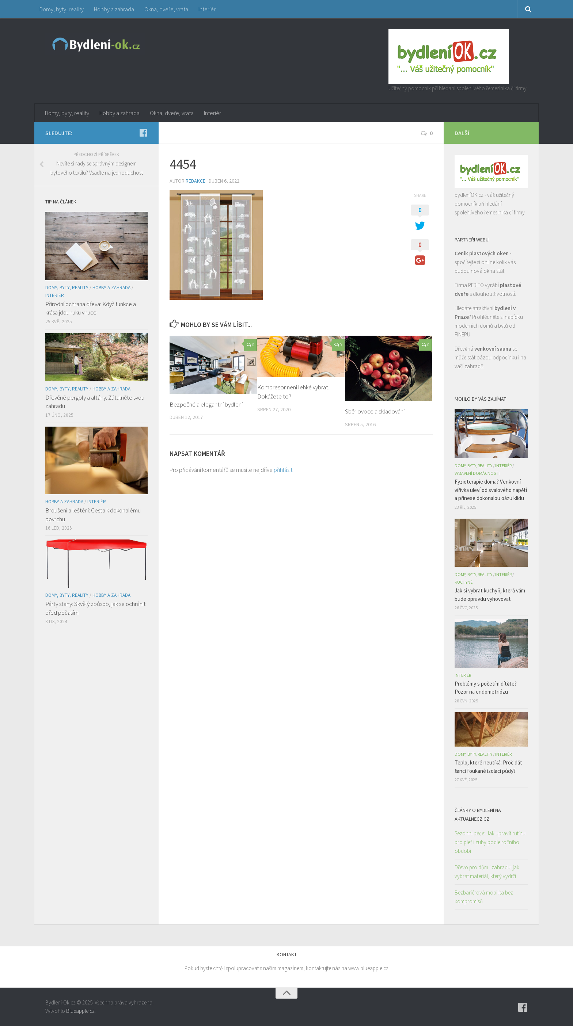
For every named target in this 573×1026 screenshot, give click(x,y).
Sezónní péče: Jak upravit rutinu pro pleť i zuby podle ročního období (490, 842)
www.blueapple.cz (368, 968)
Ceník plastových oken (482, 253)
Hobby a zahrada (114, 9)
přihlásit (283, 469)
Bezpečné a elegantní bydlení (206, 404)
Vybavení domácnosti (477, 473)
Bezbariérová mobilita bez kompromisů (484, 897)
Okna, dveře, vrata (166, 9)
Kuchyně (464, 582)
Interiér (207, 9)
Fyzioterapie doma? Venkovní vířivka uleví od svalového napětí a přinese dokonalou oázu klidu (491, 489)
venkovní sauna (492, 348)
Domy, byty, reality (61, 9)
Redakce (195, 181)
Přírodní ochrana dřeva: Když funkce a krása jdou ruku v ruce (90, 308)
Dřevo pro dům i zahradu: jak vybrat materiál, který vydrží (487, 872)
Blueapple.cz (80, 1010)
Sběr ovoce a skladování (375, 411)
